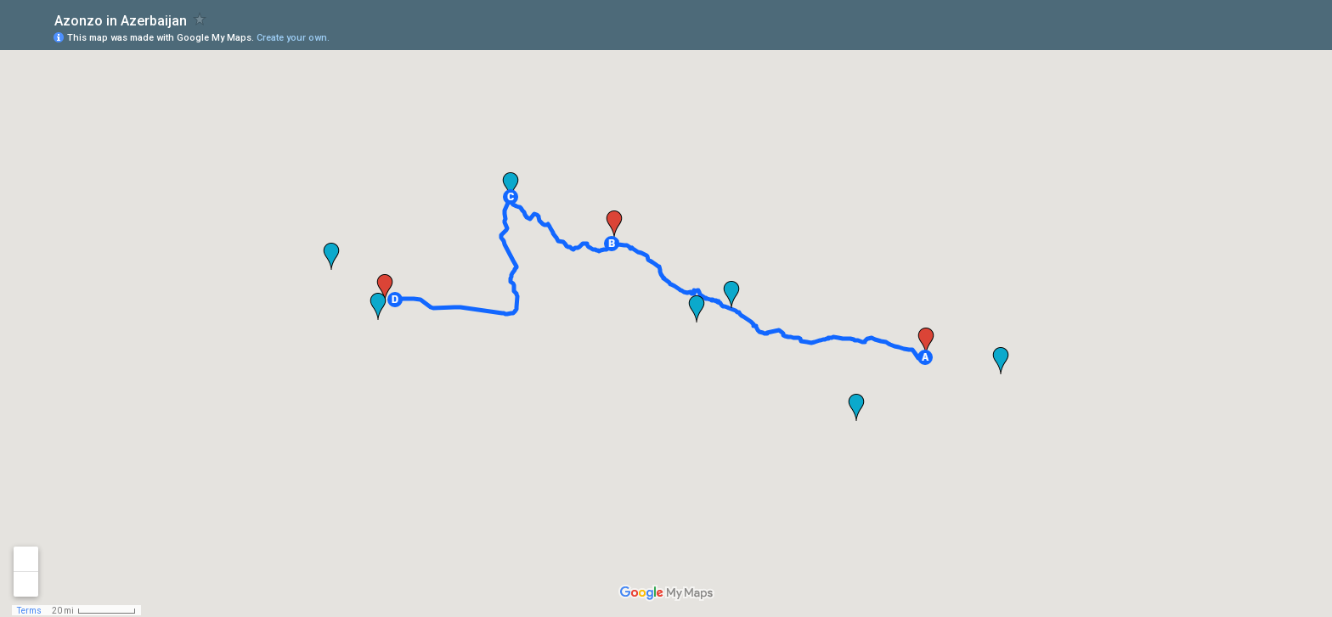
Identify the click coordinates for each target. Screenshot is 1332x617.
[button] (925, 357)
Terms (29, 610)
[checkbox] (200, 19)
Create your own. (293, 37)
